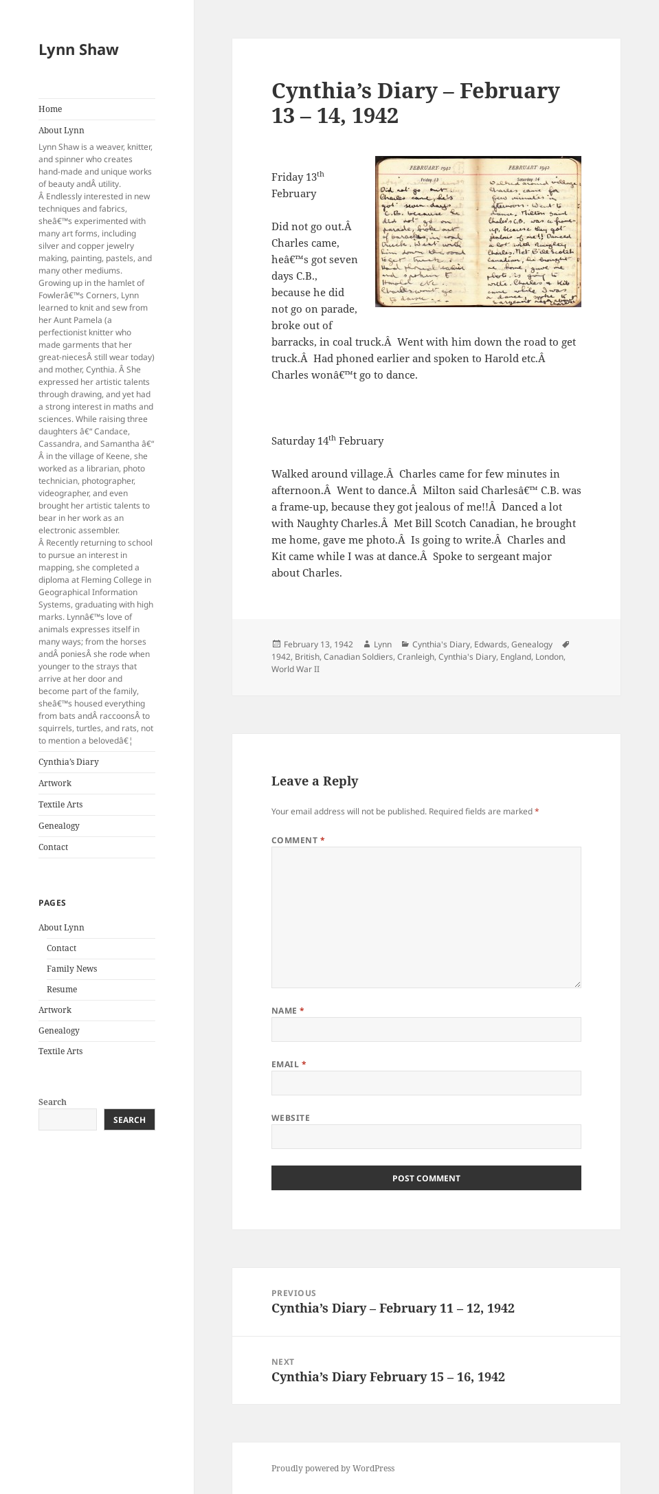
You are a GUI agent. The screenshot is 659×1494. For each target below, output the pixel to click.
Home (50, 109)
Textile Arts (60, 804)
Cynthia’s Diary (68, 762)
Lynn (383, 644)
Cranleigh (415, 656)
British (307, 656)
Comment (298, 840)
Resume (62, 989)
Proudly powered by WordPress (332, 1468)
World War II (295, 669)
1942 (281, 656)
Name (288, 1010)
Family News (72, 968)
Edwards (490, 644)
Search (52, 1102)
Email (288, 1064)
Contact (53, 847)
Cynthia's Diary (441, 644)
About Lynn (96, 435)
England (515, 656)
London (549, 656)
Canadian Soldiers (358, 656)
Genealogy (59, 826)
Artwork (54, 783)
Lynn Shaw (78, 48)
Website (290, 1118)
